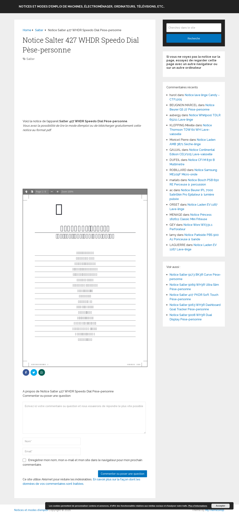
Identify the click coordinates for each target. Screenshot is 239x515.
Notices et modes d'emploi (31, 510)
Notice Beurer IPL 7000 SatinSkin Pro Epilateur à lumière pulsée (192, 194)
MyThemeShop (214, 510)
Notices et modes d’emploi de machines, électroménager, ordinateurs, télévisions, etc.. (92, 6)
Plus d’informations (197, 506)
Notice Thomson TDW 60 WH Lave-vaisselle (191, 130)
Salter (31, 59)
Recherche (194, 38)
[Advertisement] (85, 92)
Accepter (220, 506)
